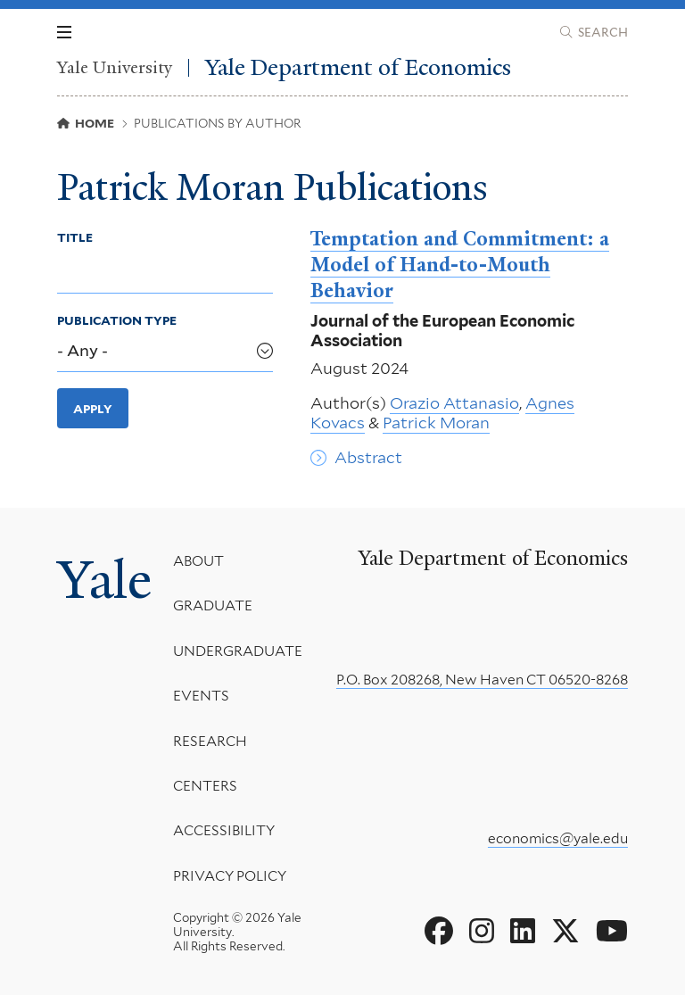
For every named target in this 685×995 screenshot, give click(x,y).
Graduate (212, 605)
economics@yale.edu (558, 838)
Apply (92, 409)
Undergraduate (237, 651)
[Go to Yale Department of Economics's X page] (565, 932)
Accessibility (224, 830)
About (198, 560)
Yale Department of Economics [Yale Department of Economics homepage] (358, 67)
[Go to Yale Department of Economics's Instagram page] (481, 932)
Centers (205, 785)
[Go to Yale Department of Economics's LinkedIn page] (522, 932)
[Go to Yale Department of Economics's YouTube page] (612, 932)
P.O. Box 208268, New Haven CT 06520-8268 (482, 679)
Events (201, 695)
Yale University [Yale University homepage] (114, 68)
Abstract (368, 457)
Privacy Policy (229, 875)
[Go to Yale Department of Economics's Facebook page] (439, 932)
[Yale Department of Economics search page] (594, 32)
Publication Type (117, 320)
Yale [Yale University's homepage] (104, 580)
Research (210, 740)
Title (75, 237)
